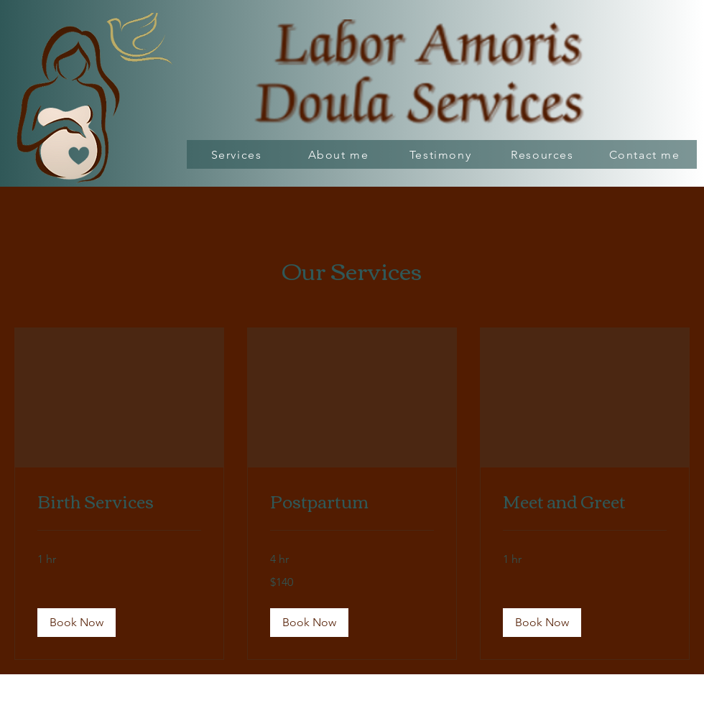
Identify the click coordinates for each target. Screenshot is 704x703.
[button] (76, 622)
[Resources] (544, 154)
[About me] (340, 154)
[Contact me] (646, 154)
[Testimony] (442, 154)
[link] (119, 501)
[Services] (238, 154)
